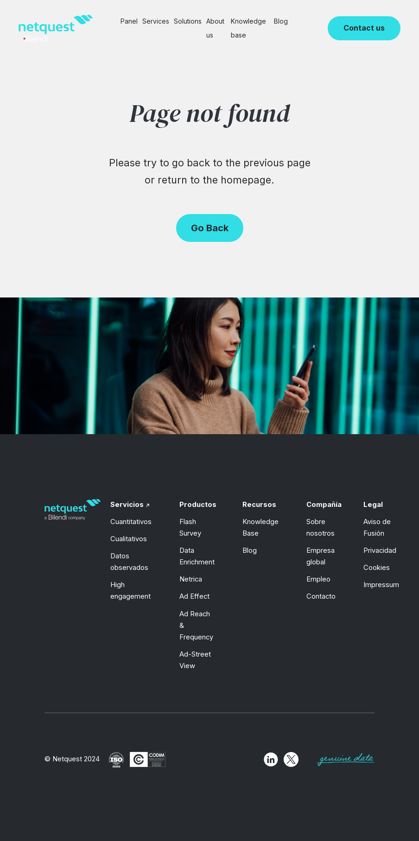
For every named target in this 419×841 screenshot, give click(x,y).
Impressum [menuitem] (381, 585)
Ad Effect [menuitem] (194, 596)
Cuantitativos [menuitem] (131, 522)
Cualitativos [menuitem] (128, 539)
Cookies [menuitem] (376, 567)
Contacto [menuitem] (321, 596)
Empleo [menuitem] (318, 579)
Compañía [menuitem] (324, 504)
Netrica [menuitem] (190, 579)
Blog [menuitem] (281, 21)
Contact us (364, 27)
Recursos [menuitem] (259, 504)
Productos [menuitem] (197, 504)
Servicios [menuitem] (127, 504)
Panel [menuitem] (129, 21)
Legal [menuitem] (373, 504)
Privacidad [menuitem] (379, 550)
